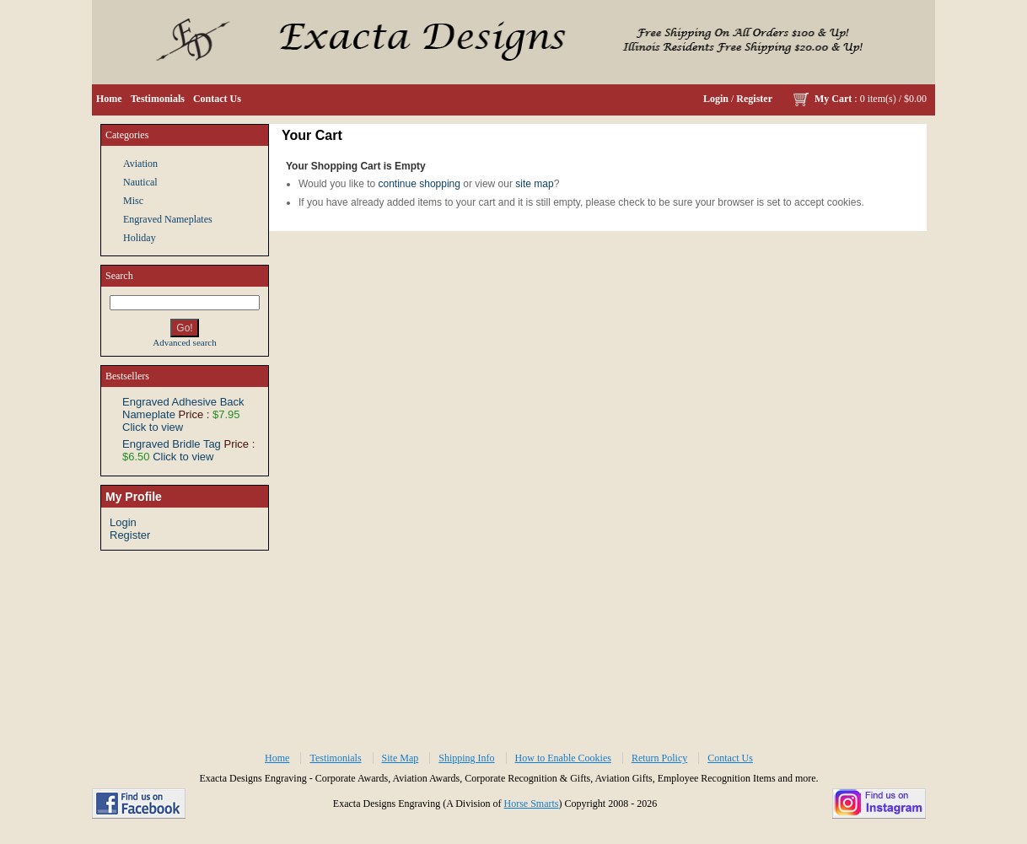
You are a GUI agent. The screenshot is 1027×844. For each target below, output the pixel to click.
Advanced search (184, 342)
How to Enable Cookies (563, 758)
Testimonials (158, 99)
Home (109, 99)
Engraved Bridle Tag (171, 444)
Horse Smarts (530, 803)
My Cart (833, 99)
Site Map (400, 758)
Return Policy (659, 758)
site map (534, 184)
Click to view (152, 427)
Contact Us (217, 99)
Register (754, 99)
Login (716, 99)
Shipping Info (466, 758)
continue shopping (419, 184)
